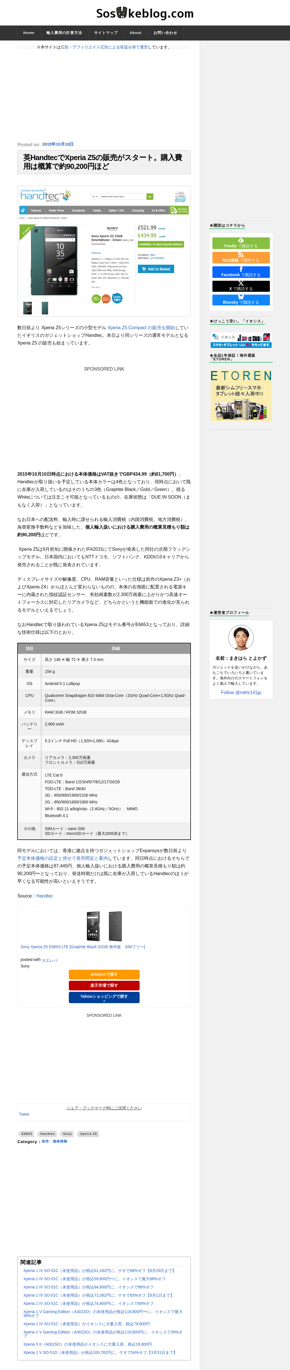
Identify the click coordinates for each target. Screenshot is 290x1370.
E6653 (27, 1139)
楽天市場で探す (104, 990)
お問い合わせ (165, 33)
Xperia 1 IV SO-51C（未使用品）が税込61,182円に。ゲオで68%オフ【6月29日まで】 (99, 1276)
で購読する (241, 242)
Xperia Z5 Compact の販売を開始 (141, 332)
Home (29, 33)
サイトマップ (106, 33)
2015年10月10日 (59, 144)
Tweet (24, 1119)
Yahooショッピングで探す (104, 1003)
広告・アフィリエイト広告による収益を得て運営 (104, 47)
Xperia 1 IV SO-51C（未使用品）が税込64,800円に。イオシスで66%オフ (88, 1292)
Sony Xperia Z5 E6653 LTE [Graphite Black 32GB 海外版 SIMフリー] (82, 952)
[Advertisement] (104, 95)
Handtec (44, 901)
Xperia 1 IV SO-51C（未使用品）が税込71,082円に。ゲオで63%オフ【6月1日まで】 (98, 1300)
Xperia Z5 (88, 1139)
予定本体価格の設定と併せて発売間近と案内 (62, 863)
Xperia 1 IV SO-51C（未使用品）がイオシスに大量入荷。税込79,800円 (86, 1329)
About (136, 33)
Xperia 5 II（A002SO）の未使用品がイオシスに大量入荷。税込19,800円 (87, 1349)
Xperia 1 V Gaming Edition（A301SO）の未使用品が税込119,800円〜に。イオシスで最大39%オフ (103, 1319)
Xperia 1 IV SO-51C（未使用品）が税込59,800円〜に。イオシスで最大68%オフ (94, 1284)
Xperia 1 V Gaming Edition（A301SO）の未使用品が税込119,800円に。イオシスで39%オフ (103, 1339)
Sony (67, 1139)
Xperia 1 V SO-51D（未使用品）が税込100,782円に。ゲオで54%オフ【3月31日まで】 (100, 1358)
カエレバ (49, 965)
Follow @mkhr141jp (241, 692)
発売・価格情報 (56, 1147)
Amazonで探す (104, 979)
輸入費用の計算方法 (64, 33)
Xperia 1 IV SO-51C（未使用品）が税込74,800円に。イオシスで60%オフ (88, 1309)
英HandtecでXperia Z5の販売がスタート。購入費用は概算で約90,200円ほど (102, 165)
